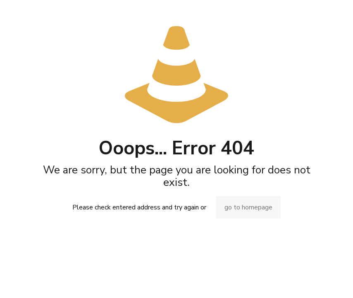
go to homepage (248, 207)
